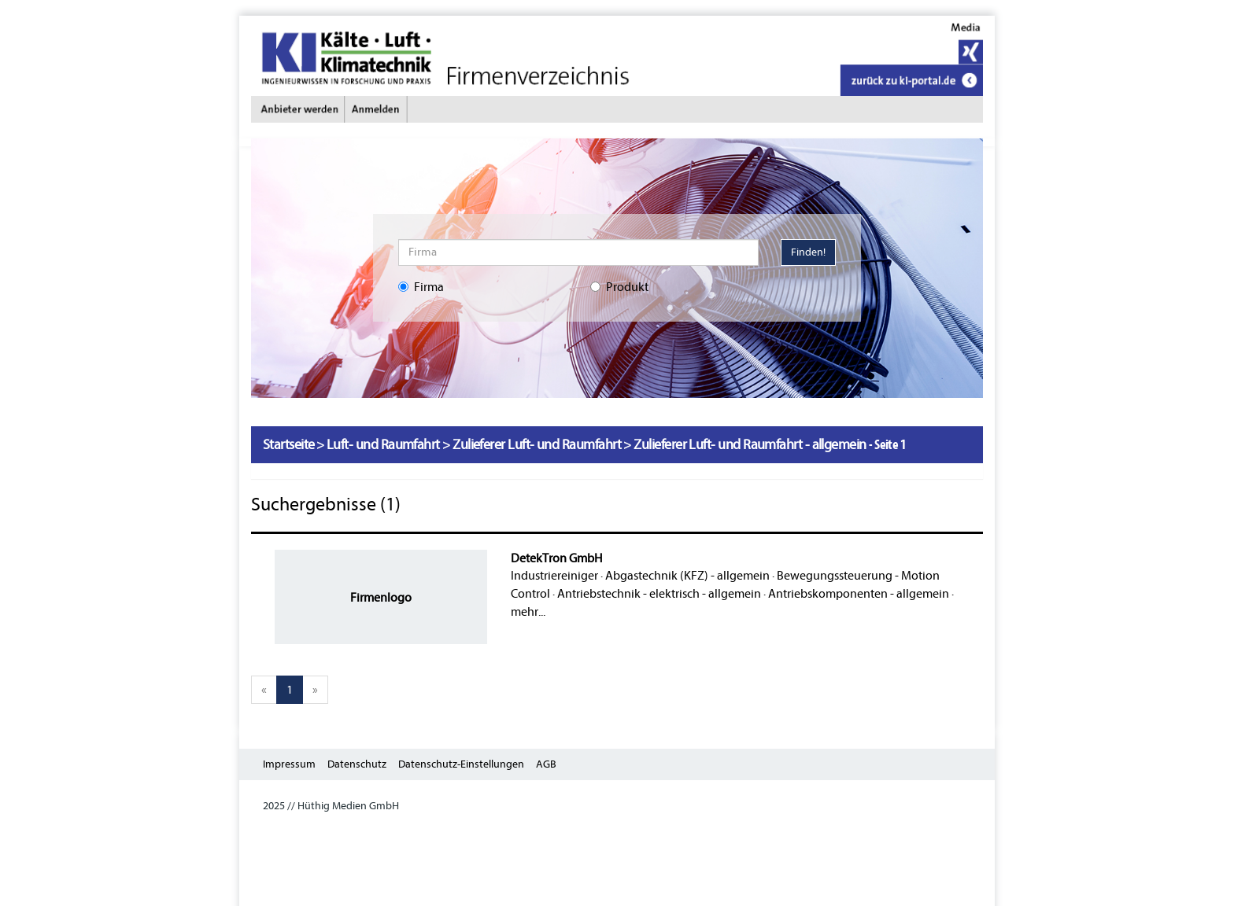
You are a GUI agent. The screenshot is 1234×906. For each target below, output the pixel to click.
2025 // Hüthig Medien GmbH (331, 805)
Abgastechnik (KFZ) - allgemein (687, 576)
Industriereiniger (554, 576)
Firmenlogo (381, 598)
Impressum (289, 764)
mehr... (528, 612)
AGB (546, 764)
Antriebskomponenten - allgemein (858, 594)
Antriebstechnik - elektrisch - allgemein (659, 594)
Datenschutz (356, 764)
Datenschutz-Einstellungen (461, 764)
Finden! (808, 252)
